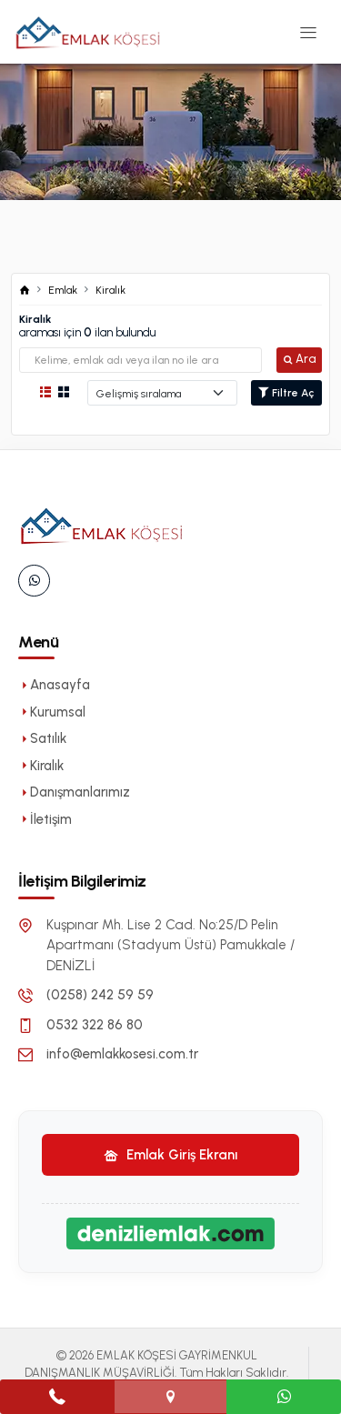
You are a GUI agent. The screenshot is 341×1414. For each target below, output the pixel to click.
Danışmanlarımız (74, 792)
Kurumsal (51, 712)
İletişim (45, 819)
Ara (299, 359)
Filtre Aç (286, 392)
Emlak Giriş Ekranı (170, 1155)
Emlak (62, 290)
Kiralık (110, 290)
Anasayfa (54, 685)
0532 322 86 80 (94, 1025)
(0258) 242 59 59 (100, 995)
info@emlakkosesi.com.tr (122, 1054)
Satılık (42, 738)
